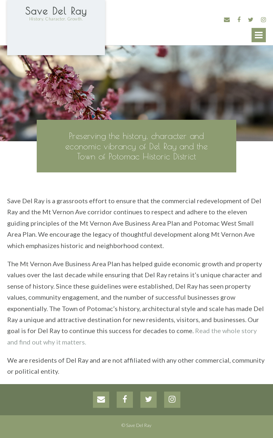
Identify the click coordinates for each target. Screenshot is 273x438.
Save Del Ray (56, 11)
